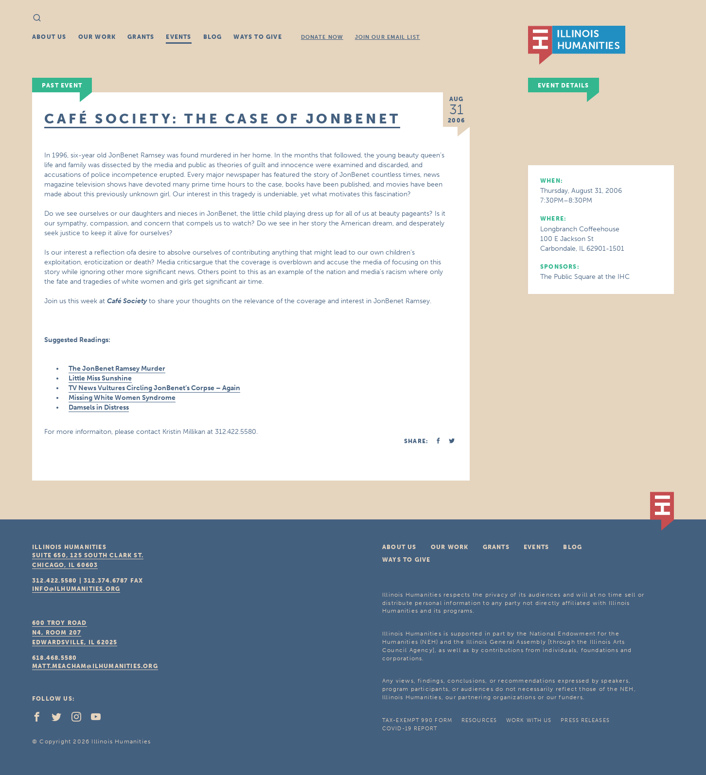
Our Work (97, 37)
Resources (479, 720)
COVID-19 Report (410, 728)
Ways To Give (257, 37)
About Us (49, 37)
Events (178, 37)
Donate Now (322, 37)
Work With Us (528, 720)
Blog (212, 37)
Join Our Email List (387, 37)
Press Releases (585, 720)
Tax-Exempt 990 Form (417, 720)
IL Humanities (576, 45)
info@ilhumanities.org (76, 589)
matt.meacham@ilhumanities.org (95, 666)
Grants (140, 37)
